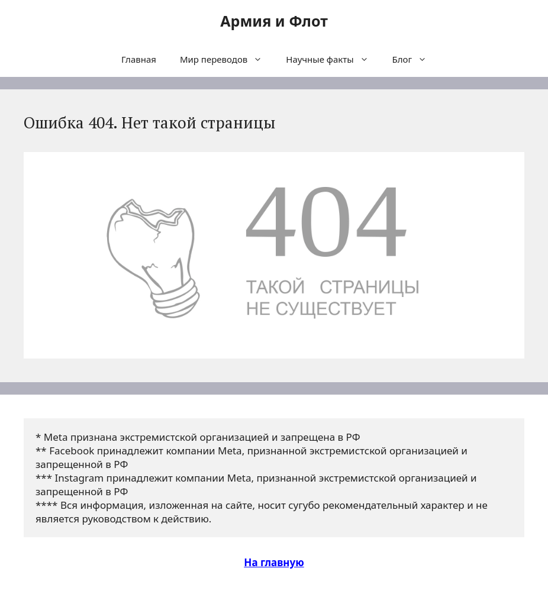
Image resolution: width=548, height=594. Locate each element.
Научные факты (333, 59)
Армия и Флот (274, 21)
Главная (138, 59)
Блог (415, 59)
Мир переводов (227, 59)
